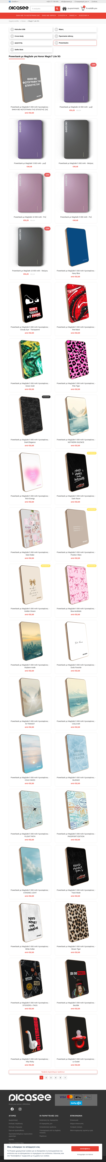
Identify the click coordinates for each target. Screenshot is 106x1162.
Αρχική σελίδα (14, 21)
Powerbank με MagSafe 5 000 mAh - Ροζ (76, 217)
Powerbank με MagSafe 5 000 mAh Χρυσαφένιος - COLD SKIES (30, 779)
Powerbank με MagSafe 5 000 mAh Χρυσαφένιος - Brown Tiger (76, 947)
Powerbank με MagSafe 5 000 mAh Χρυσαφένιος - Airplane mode (30, 666)
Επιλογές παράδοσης (16, 1123)
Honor (23, 21)
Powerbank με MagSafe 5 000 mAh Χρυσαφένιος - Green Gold (30, 384)
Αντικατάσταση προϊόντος (48, 1127)
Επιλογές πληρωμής (15, 1127)
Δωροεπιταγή (13, 1120)
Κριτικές (11, 1139)
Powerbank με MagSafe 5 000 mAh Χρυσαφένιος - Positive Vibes (76, 553)
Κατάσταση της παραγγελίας (49, 1120)
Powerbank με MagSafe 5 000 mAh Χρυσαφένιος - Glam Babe (30, 553)
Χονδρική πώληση (76, 1127)
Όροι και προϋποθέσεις (16, 1130)
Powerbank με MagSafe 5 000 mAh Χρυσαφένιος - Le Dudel (76, 1060)
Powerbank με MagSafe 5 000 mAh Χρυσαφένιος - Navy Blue (76, 272)
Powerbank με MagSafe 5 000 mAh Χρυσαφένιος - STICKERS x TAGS (30, 1004)
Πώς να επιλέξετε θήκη (16, 1143)
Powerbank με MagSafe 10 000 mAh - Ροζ (30, 217)
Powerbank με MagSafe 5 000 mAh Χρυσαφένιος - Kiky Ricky (30, 1060)
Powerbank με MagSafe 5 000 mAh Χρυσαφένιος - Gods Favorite (76, 666)
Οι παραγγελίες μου (46, 1123)
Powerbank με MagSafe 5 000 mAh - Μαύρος (76, 163)
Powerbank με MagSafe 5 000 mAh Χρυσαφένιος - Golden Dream (30, 610)
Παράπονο (43, 1136)
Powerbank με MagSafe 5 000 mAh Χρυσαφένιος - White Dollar (30, 947)
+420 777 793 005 (52, 1)
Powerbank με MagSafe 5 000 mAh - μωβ (30, 163)
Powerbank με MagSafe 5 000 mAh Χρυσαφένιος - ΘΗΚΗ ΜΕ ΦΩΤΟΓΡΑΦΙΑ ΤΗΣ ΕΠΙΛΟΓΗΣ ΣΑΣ (30, 108)
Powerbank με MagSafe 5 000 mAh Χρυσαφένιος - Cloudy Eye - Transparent (30, 328)
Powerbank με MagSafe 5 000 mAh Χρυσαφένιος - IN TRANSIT (30, 722)
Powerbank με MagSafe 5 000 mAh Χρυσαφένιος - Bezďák (76, 1004)
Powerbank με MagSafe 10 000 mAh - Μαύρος (30, 271)
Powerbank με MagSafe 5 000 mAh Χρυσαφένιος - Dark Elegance (30, 441)
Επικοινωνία (74, 1120)
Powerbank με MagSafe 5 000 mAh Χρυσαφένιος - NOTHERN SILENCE (76, 441)
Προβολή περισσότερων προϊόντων (53, 1072)
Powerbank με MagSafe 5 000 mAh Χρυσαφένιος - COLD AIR (76, 722)
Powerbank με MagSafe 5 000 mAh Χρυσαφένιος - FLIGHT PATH (30, 835)
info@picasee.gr (66, 1)
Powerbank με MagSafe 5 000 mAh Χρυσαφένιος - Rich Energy (30, 497)
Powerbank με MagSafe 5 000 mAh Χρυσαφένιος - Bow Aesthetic (76, 610)
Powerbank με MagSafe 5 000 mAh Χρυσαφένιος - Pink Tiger (76, 384)
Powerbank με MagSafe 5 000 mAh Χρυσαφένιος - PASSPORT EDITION (76, 835)
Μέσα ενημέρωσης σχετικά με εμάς (81, 1130)
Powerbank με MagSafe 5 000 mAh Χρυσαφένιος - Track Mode (76, 891)
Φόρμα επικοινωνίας (77, 1123)
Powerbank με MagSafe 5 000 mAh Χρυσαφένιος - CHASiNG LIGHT (30, 891)
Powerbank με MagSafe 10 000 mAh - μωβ (76, 107)
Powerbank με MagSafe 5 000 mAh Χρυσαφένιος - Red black (76, 328)
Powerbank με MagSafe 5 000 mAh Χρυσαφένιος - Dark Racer (76, 497)
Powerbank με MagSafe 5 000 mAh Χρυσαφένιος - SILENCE (76, 779)
